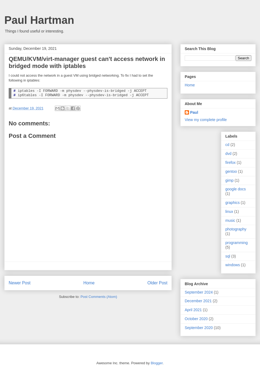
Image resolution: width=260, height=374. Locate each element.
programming (236, 242)
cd (227, 144)
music (230, 220)
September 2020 (199, 328)
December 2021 (198, 301)
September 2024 (199, 292)
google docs (235, 189)
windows (232, 265)
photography (235, 229)
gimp (229, 180)
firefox (230, 162)
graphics (232, 202)
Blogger (156, 363)
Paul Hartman (39, 20)
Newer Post (20, 283)
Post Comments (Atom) (98, 297)
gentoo (231, 171)
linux (229, 211)
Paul (194, 112)
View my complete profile (206, 120)
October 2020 (196, 319)
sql (227, 256)
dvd (228, 153)
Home (89, 283)
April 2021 (193, 310)
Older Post (157, 283)
